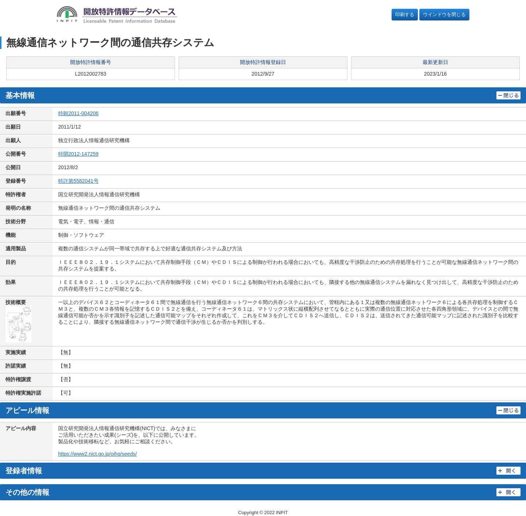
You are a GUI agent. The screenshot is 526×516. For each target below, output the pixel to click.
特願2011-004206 (78, 113)
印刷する (404, 14)
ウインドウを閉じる (444, 14)
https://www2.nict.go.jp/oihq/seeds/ (97, 454)
